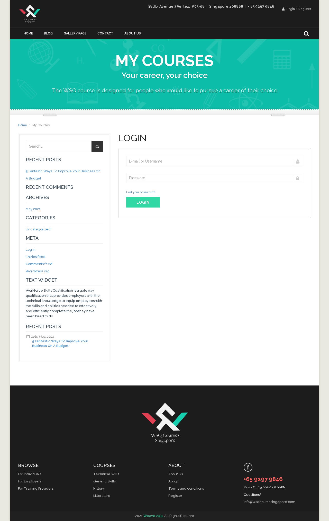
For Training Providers (35, 488)
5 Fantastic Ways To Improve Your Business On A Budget (60, 343)
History (98, 488)
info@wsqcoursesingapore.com (269, 502)
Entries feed (35, 257)
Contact (105, 33)
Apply (173, 481)
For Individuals (29, 474)
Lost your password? (140, 192)
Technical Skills (106, 474)
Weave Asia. (153, 516)
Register (175, 496)
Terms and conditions (186, 488)
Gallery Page (75, 33)
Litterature (101, 496)
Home (28, 33)
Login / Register (296, 9)
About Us (175, 474)
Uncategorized (38, 229)
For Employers (29, 481)
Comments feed (39, 264)
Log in (30, 249)
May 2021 (33, 209)
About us (132, 33)
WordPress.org (38, 271)
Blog (48, 33)
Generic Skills (104, 481)
